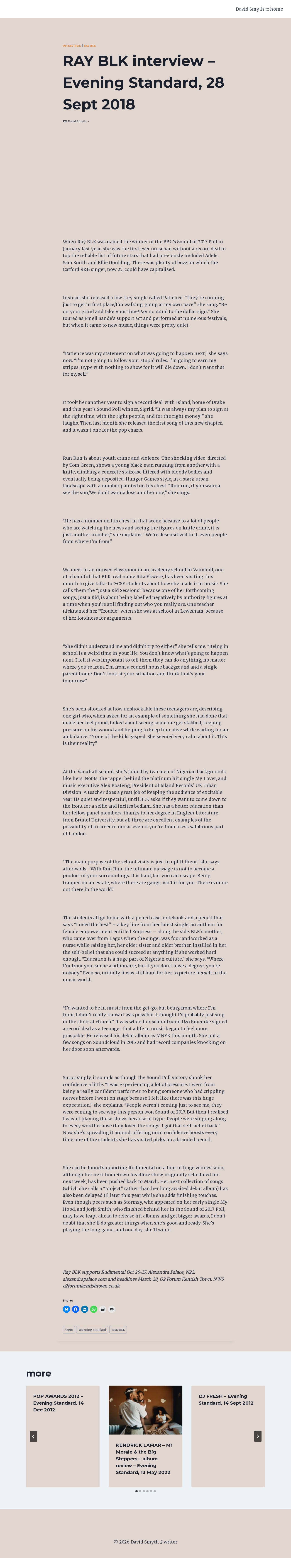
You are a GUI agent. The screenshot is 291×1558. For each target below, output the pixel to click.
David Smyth (79, 121)
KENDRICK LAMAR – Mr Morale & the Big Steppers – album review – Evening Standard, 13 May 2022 (144, 1460)
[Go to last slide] (33, 1437)
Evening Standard (98, 1330)
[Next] (258, 1437)
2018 (70, 1330)
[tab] (136, 1493)
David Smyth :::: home (259, 9)
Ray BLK (95, 46)
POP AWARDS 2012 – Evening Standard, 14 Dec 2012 (58, 1404)
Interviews (74, 46)
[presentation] (145, 1411)
